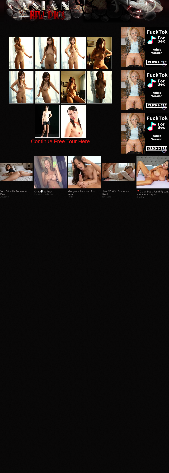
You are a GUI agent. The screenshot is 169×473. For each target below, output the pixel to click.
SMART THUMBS (90, 409)
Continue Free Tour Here (60, 141)
